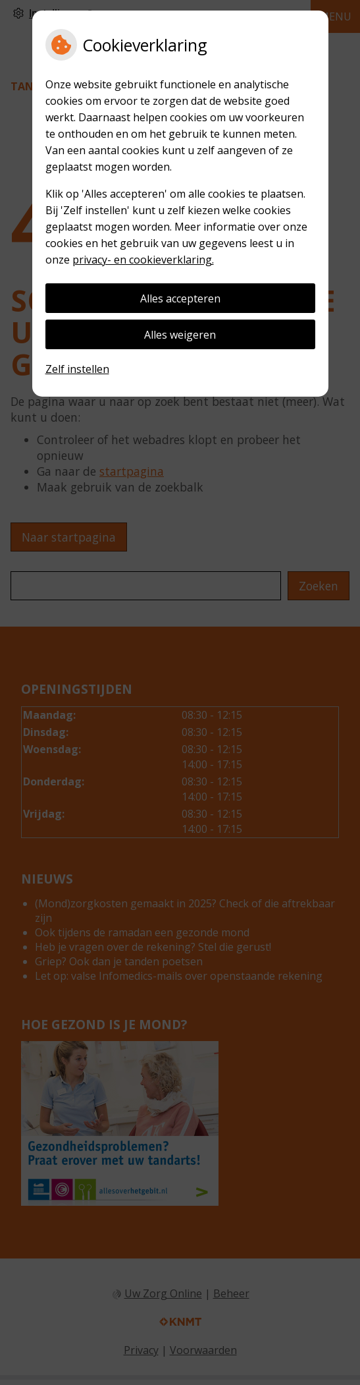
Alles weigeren (180, 334)
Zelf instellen (77, 369)
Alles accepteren (180, 298)
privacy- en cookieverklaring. (143, 259)
